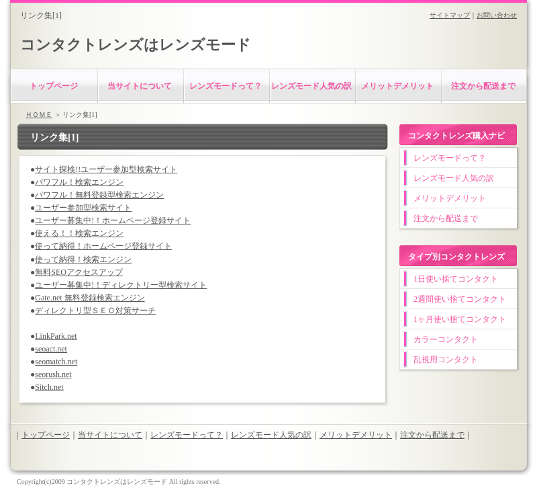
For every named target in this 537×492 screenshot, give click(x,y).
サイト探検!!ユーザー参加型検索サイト (106, 169)
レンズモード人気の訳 (311, 86)
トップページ (54, 86)
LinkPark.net (56, 336)
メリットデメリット (397, 86)
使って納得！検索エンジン (83, 259)
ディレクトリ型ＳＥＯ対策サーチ (95, 310)
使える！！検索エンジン (79, 233)
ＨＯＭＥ (39, 114)
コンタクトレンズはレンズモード (135, 44)
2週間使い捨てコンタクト (459, 299)
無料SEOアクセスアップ (79, 272)
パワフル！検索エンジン (79, 182)
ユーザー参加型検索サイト (83, 207)
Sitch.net (49, 387)
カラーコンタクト (445, 339)
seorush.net (53, 374)
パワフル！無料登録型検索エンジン (99, 195)
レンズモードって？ (225, 86)
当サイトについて (139, 86)
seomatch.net (56, 361)
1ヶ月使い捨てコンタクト (459, 319)
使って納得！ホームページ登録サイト (103, 246)
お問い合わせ (497, 15)
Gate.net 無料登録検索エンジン (89, 297)
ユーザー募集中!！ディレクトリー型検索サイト (121, 285)
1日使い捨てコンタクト (455, 279)
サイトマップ (450, 15)
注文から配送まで (483, 86)
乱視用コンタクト (445, 359)
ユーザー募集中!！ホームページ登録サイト (113, 220)
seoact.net (51, 349)
